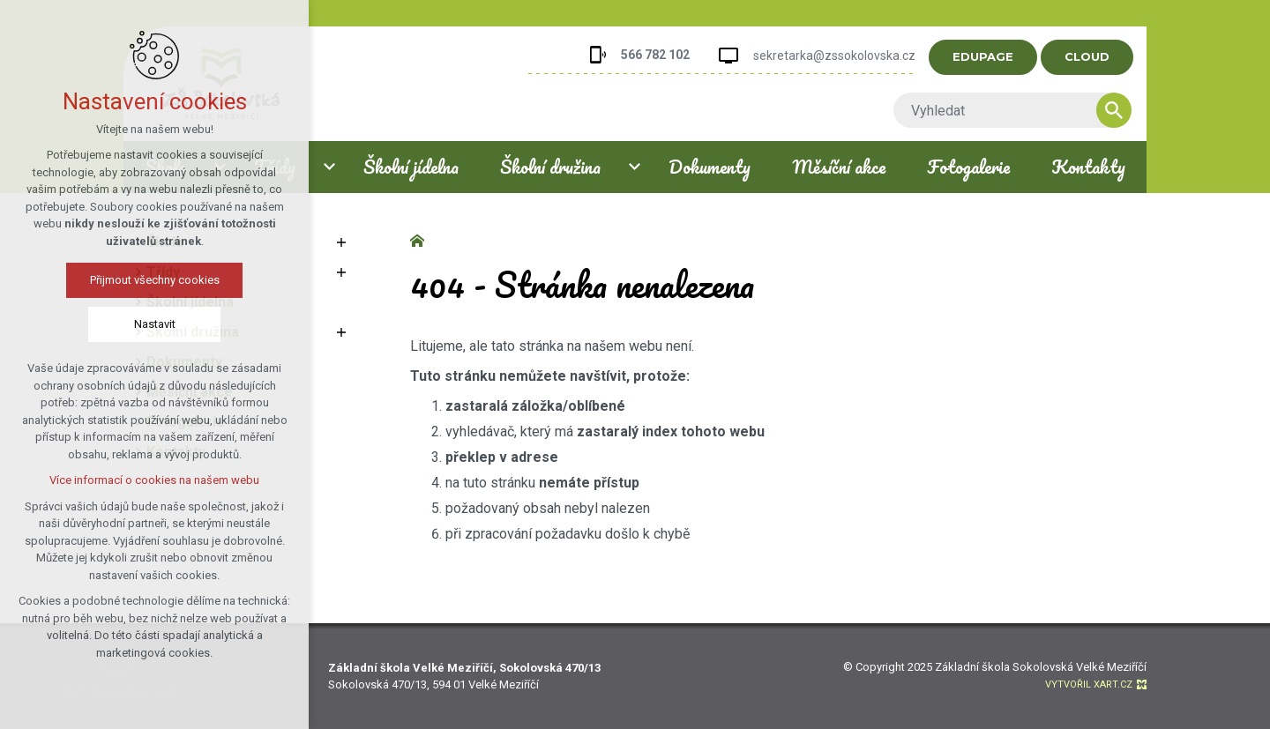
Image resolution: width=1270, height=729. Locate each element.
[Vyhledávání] (1130, 110)
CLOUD (1103, 56)
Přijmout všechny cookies (103, 279)
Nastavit (102, 324)
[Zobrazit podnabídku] (341, 242)
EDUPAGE (999, 56)
